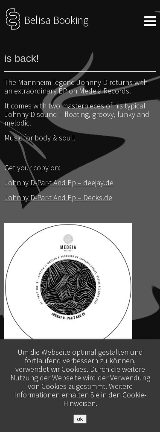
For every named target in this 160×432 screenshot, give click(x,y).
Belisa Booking (46, 20)
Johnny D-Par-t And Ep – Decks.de (58, 197)
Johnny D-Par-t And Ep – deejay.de (58, 182)
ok (80, 419)
